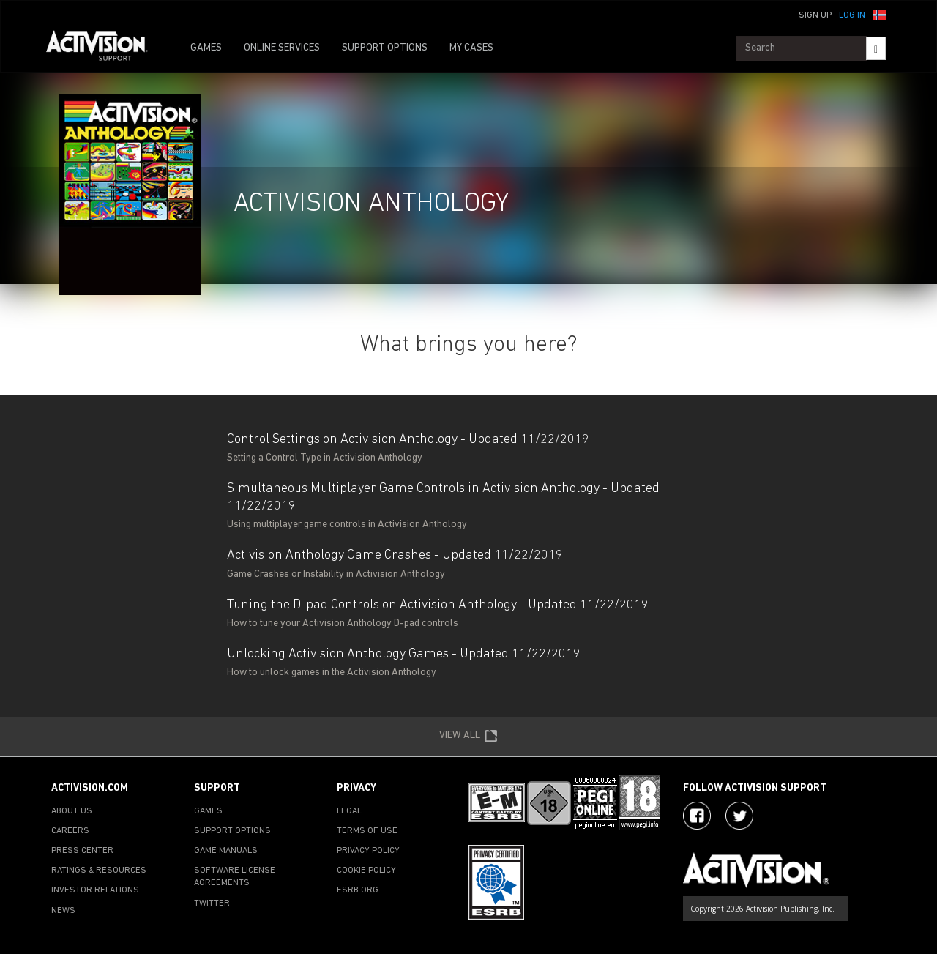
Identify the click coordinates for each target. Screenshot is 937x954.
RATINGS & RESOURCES (98, 870)
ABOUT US (71, 811)
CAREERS (70, 831)
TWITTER (212, 903)
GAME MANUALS (226, 850)
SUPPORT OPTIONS (385, 47)
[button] (879, 14)
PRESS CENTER (82, 850)
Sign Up (815, 15)
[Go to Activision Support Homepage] (104, 48)
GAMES (206, 47)
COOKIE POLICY (366, 870)
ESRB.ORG (357, 890)
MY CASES (471, 47)
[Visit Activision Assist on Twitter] (739, 816)
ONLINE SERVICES (282, 47)
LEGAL (349, 811)
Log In (852, 15)
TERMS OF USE (367, 831)
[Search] (876, 48)
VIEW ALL (468, 736)
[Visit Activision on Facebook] (697, 816)
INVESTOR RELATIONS (95, 890)
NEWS (63, 910)
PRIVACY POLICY (368, 850)
